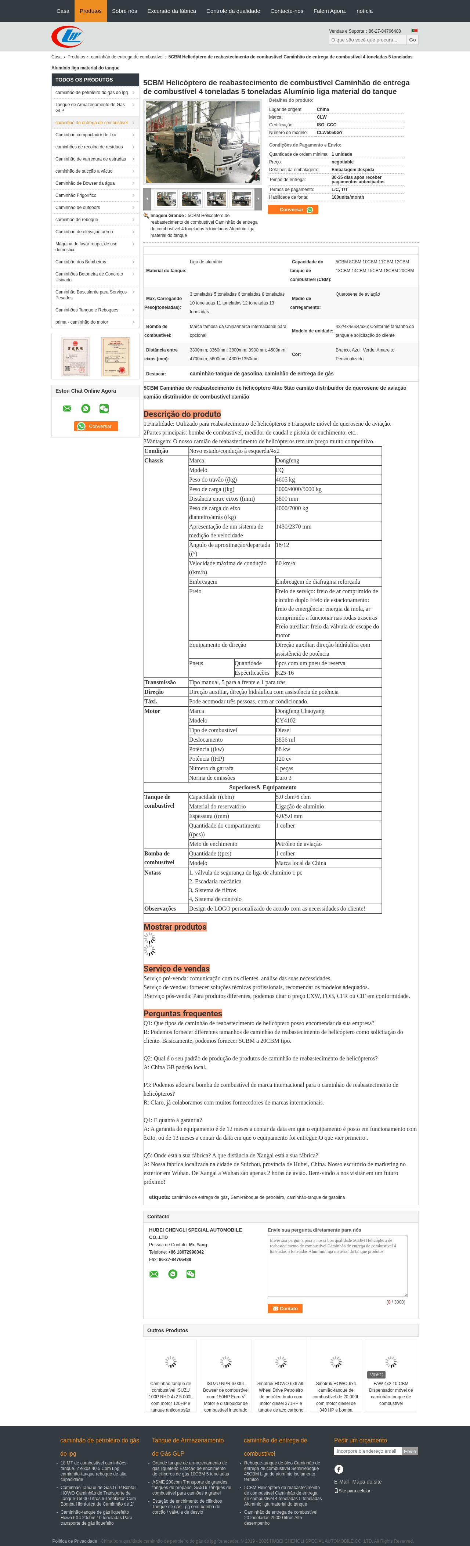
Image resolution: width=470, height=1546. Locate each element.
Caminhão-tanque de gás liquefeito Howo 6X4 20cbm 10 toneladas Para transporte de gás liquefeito (96, 1518)
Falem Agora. (330, 11)
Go (412, 40)
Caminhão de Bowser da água (85, 183)
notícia (365, 11)
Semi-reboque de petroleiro (257, 1197)
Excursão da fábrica (171, 11)
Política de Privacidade (75, 1541)
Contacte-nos (287, 11)
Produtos (91, 11)
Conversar (297, 209)
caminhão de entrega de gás (200, 1197)
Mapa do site (367, 1482)
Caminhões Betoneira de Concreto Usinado (89, 276)
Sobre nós (124, 11)
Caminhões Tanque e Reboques (86, 310)
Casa (63, 11)
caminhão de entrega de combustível (127, 57)
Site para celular (352, 1490)
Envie (410, 1451)
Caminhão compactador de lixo (85, 134)
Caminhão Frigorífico (75, 195)
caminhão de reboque (76, 219)
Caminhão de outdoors (77, 207)
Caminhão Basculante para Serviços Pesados (91, 294)
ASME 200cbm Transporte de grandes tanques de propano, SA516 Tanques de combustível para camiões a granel (191, 1488)
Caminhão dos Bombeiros (80, 261)
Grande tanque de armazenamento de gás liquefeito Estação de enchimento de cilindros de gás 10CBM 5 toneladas (190, 1468)
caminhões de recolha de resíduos (89, 146)
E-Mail (341, 1482)
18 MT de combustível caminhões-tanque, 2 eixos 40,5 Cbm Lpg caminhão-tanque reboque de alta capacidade (94, 1471)
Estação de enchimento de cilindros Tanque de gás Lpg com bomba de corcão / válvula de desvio (187, 1507)
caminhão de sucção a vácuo (83, 171)
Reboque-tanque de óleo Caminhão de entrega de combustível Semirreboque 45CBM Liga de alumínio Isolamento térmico (282, 1471)
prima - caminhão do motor (81, 322)
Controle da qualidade (233, 11)
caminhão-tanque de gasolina (316, 1197)
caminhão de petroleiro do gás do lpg (91, 92)
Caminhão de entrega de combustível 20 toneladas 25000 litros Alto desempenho (280, 1518)
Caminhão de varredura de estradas (90, 159)
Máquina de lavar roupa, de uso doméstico (86, 246)
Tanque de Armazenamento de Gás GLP (90, 107)
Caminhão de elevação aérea (84, 231)
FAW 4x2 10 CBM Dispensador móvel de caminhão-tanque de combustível (391, 1393)
